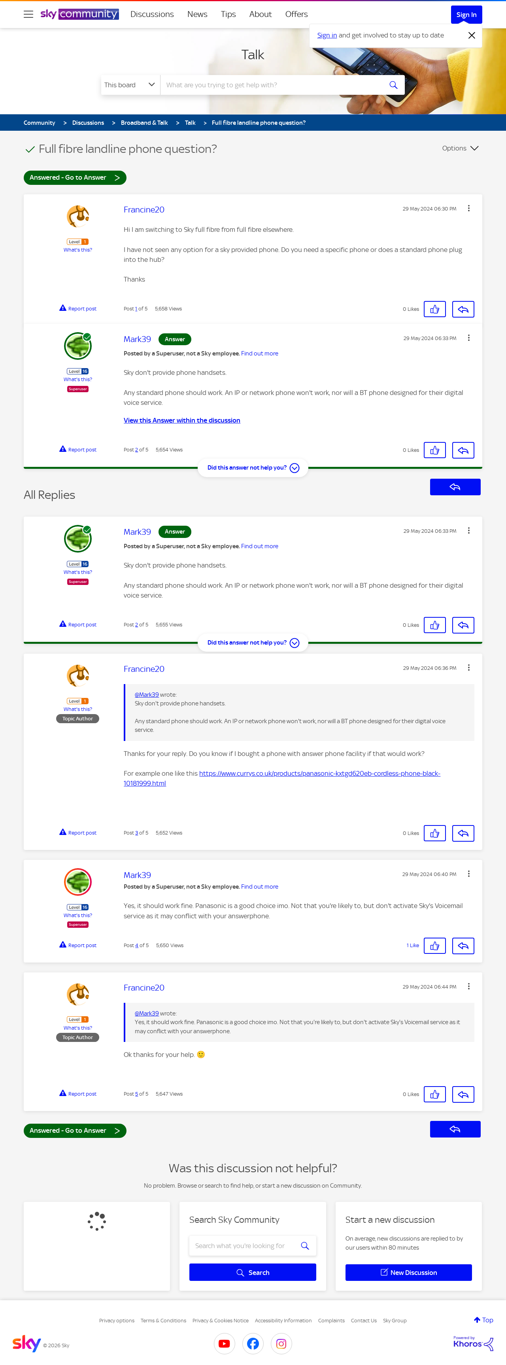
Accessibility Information (283, 1321)
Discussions (152, 14)
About (260, 14)
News (197, 14)
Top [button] (487, 1320)
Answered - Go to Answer (75, 177)
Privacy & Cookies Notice (221, 1321)
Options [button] (454, 148)
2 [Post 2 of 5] (136, 450)
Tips (228, 14)
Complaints (331, 1321)
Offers (296, 14)
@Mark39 (147, 694)
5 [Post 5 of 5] (136, 1094)
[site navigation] (28, 14)
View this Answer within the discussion (182, 420)
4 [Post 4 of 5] (136, 945)
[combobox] (270, 85)
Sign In (467, 15)
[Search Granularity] (130, 85)
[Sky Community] (80, 14)
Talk (253, 54)
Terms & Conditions (163, 1321)
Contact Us (364, 1321)
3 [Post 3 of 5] (136, 833)
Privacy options (116, 1321)
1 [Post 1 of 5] (136, 309)
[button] (468, 208)
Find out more (259, 353)
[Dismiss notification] (472, 35)
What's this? (78, 250)
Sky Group (395, 1321)
